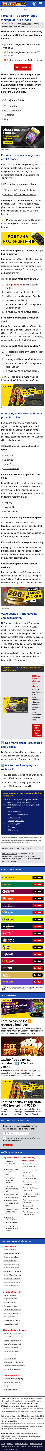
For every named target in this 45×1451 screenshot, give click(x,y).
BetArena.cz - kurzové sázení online (10, 1163)
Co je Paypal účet (10, 1355)
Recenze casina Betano (12, 1264)
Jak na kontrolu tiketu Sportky (13, 1379)
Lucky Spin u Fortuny (11, 483)
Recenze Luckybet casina (12, 1271)
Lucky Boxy (8, 464)
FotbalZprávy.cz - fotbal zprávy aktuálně (10, 1180)
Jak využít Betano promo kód (13, 1337)
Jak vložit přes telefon (11, 1348)
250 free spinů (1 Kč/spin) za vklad (19, 194)
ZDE (6, 227)
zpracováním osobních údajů (25, 1138)
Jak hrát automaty (10, 1358)
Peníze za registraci (10, 1306)
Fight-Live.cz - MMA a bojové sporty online (11, 1172)
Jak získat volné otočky (11, 1324)
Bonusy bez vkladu (10, 1295)
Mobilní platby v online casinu (13, 1362)
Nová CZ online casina (11, 1253)
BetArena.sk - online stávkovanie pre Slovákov (11, 1211)
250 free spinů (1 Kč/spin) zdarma (19, 190)
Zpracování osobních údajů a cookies (14, 1447)
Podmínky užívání (36, 1444)
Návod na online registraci (18, 814)
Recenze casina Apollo (11, 1268)
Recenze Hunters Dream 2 (12, 1282)
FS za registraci (10, 106)
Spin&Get (8, 460)
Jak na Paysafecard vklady (12, 1344)
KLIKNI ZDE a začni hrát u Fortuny (37, 730)
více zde (27, 842)
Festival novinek (14, 60)
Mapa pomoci (23, 1436)
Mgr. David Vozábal (16, 26)
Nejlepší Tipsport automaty (12, 1275)
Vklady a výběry (14, 824)
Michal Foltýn (26, 24)
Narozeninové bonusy (11, 1302)
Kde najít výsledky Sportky (12, 1382)
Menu (40, 3)
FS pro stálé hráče (12, 110)
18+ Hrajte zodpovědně (35, 1447)
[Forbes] (30, 926)
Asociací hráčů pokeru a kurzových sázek (28, 1411)
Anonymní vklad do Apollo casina (14, 1366)
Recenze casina (14, 811)
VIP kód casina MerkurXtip (12, 1340)
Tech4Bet (26, 340)
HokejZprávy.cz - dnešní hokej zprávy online (11, 1188)
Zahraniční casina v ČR (11, 1351)
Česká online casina (10, 1250)
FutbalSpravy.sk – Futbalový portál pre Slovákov (11, 1228)
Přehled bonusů (14, 818)
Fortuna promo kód (30, 175)
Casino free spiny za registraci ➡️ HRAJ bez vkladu (17, 1063)
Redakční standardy (21, 1444)
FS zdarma (8, 115)
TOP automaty (13, 830)
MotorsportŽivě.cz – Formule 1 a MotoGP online (12, 1203)
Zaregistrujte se (14, 285)
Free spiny (12, 827)
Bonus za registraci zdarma (20, 44)
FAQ (5, 119)
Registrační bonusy (10, 1299)
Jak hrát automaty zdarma (12, 1369)
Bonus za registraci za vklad (20, 52)
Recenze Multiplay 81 (11, 1286)
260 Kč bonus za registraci (12, 1309)
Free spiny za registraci (11, 1313)
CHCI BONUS (21, 67)
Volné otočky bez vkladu (12, 1320)
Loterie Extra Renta (10, 1389)
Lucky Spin (8, 455)
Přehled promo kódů (16, 821)
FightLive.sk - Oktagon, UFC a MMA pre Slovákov (11, 1220)
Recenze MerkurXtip (10, 1260)
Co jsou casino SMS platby (12, 1333)
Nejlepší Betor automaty (12, 1279)
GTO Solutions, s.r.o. (11, 1449)
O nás (3, 1444)
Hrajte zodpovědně (5, 837)
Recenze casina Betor (11, 1257)
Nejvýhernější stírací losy (12, 1386)
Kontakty (10, 1444)
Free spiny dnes (9, 1317)
